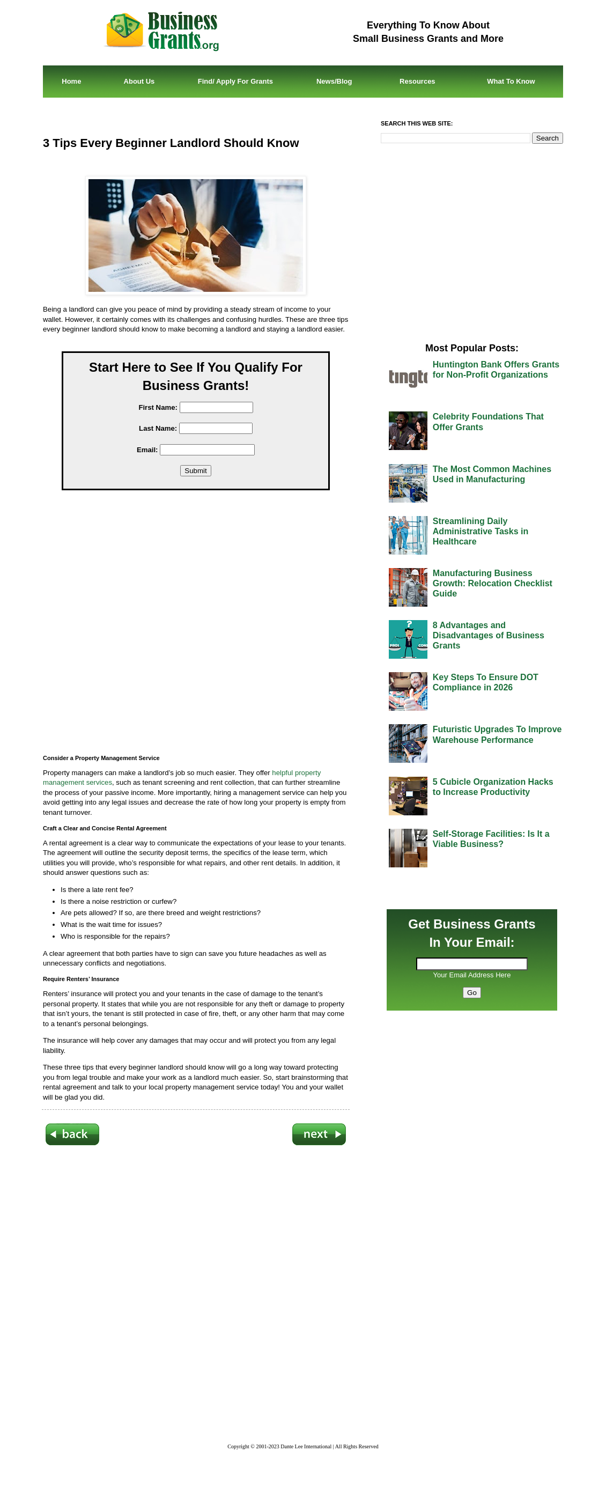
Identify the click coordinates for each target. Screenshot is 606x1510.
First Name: (158, 407)
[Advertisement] (204, 629)
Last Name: (158, 428)
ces (107, 782)
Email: (147, 450)
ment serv (84, 782)
